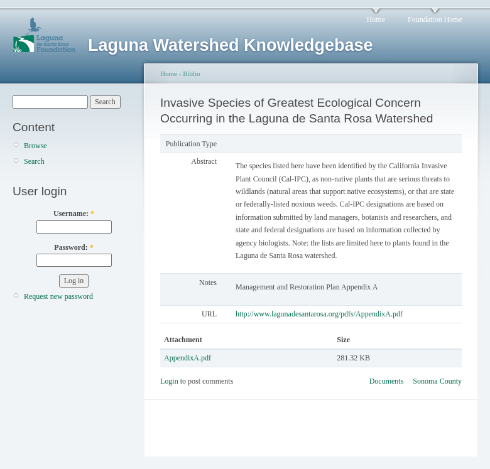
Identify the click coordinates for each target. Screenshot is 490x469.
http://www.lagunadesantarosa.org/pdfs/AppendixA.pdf (319, 314)
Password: (73, 247)
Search (34, 161)
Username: (73, 213)
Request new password (58, 296)
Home (376, 19)
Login (169, 381)
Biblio (191, 73)
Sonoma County (437, 381)
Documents (386, 381)
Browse (35, 145)
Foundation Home (435, 19)
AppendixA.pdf (187, 357)
